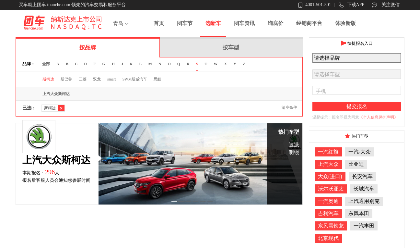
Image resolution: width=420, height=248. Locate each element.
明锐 (294, 152)
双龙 (97, 79)
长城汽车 (364, 189)
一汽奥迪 (328, 201)
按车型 (231, 47)
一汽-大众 (359, 152)
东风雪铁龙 (331, 226)
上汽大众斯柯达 (56, 94)
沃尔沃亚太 (331, 189)
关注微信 (386, 4)
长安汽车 (362, 176)
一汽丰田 (364, 226)
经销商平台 (309, 23)
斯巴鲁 (66, 79)
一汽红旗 (328, 152)
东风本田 (358, 213)
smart (111, 79)
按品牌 (87, 47)
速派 (294, 144)
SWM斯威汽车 (134, 79)
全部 (46, 64)
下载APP (352, 5)
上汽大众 (328, 164)
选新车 (213, 23)
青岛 (121, 23)
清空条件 (289, 107)
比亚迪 (356, 164)
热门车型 (288, 132)
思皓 (157, 79)
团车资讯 (244, 23)
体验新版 (345, 23)
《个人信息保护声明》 (378, 117)
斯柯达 (48, 79)
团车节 (184, 23)
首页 (159, 23)
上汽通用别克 (363, 201)
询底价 (275, 23)
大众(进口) (330, 176)
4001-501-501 (314, 5)
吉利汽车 (328, 213)
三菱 (83, 79)
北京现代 (328, 238)
